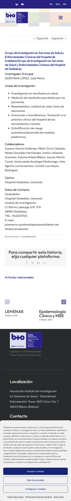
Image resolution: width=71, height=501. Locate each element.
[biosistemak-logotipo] (16, 13)
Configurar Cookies (35, 489)
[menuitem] (51, 4)
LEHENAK (14, 311)
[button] (7, 301)
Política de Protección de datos (38, 497)
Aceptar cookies (35, 471)
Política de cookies (15, 497)
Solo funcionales (35, 480)
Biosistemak (13, 236)
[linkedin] (17, 4)
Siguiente (42, 38)
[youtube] (22, 4)
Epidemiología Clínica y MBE (52, 313)
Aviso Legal (59, 497)
